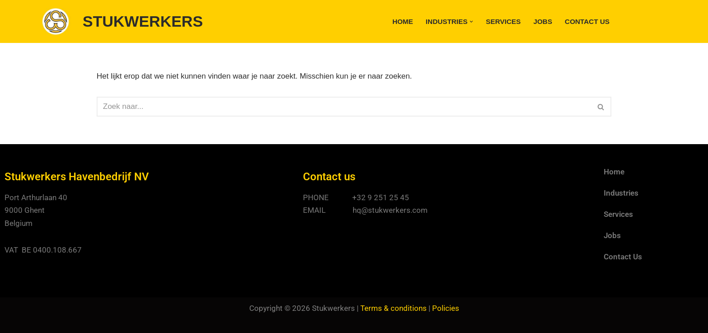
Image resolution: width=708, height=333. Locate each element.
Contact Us (587, 21)
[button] (471, 21)
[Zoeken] (344, 107)
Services (503, 21)
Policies (445, 308)
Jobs (542, 21)
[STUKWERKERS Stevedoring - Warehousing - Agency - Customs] (122, 21)
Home (402, 21)
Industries (621, 192)
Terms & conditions (393, 308)
